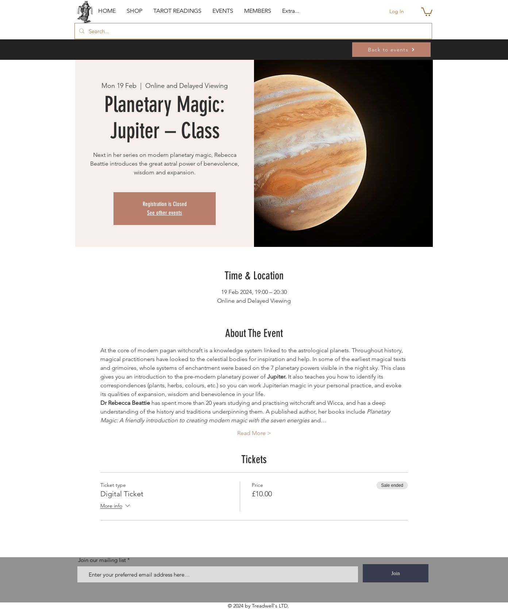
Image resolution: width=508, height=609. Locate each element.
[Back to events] (391, 49)
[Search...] (252, 31)
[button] (134, 11)
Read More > (254, 433)
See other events (164, 212)
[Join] (395, 573)
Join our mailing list (102, 560)
